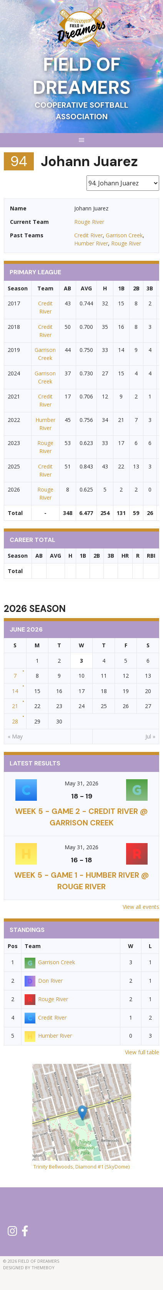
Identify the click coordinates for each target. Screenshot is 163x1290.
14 (15, 691)
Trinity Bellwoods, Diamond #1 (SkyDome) (81, 1166)
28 (15, 721)
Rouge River (89, 221)
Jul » (150, 736)
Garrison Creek (124, 235)
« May (15, 736)
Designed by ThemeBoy (29, 1267)
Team (33, 946)
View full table (142, 1052)
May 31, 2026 (81, 783)
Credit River (88, 235)
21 (15, 706)
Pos (13, 946)
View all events (141, 906)
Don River (44, 980)
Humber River (91, 243)
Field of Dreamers (82, 76)
